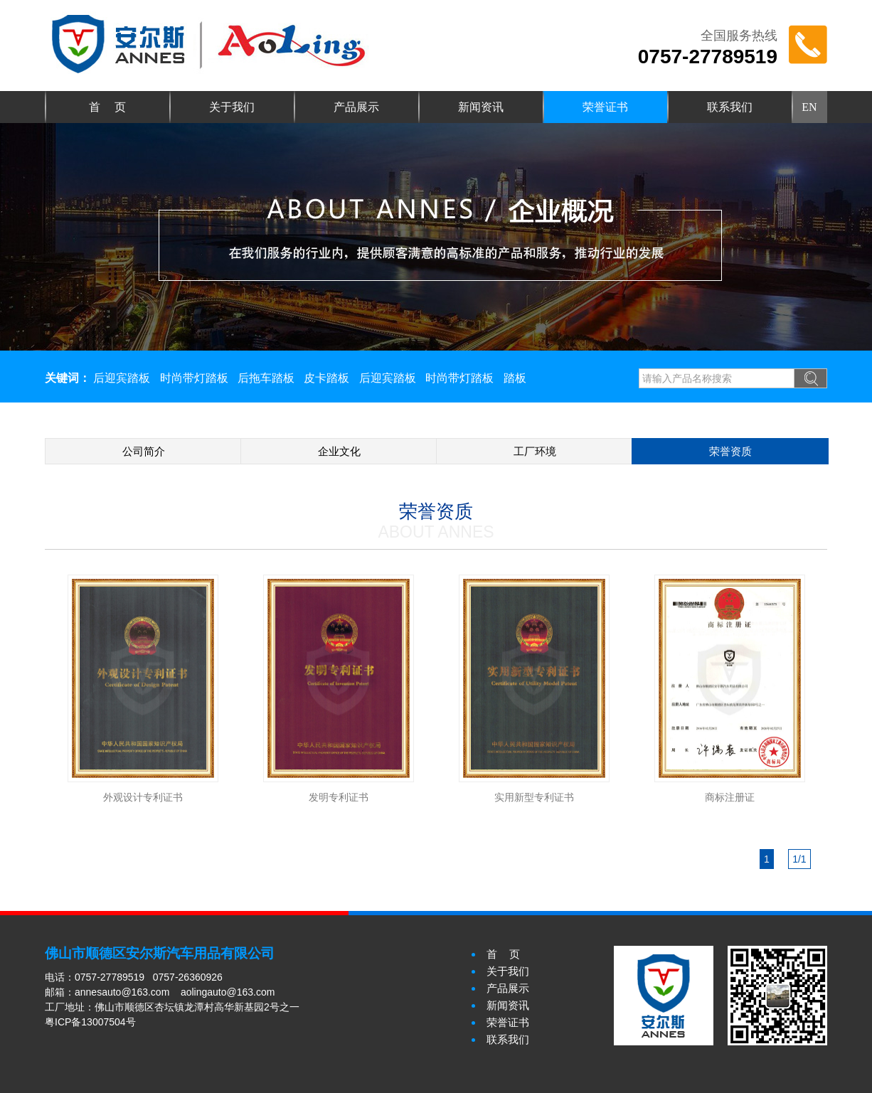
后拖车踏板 (266, 378)
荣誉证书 (605, 107)
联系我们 (730, 107)
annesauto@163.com (122, 992)
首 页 (107, 107)
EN (809, 107)
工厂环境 (535, 451)
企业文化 (339, 451)
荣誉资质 (730, 451)
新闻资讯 (481, 107)
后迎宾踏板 (121, 378)
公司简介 (143, 451)
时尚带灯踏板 (194, 378)
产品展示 (356, 107)
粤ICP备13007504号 (90, 1022)
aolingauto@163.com (228, 992)
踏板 (515, 378)
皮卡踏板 (326, 378)
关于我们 (232, 107)
